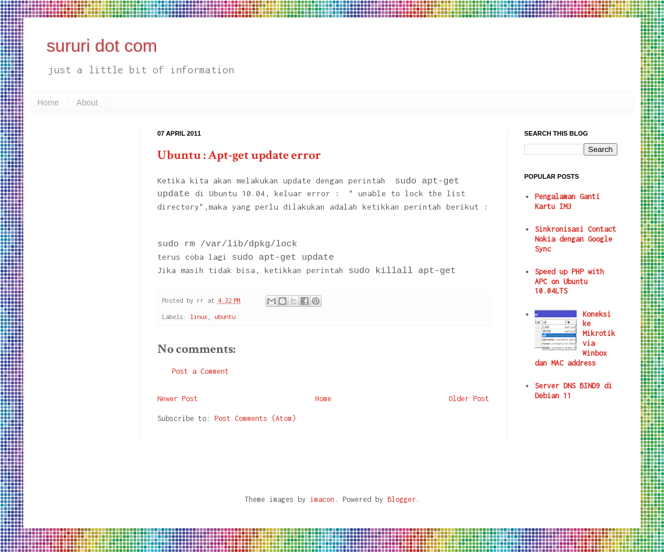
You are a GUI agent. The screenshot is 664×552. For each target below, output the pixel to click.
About (87, 102)
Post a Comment (200, 371)
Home (48, 102)
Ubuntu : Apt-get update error (239, 155)
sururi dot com (102, 45)
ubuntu (224, 316)
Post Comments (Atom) (255, 418)
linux (198, 316)
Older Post (468, 398)
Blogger (401, 499)
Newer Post (177, 398)
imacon (322, 499)
